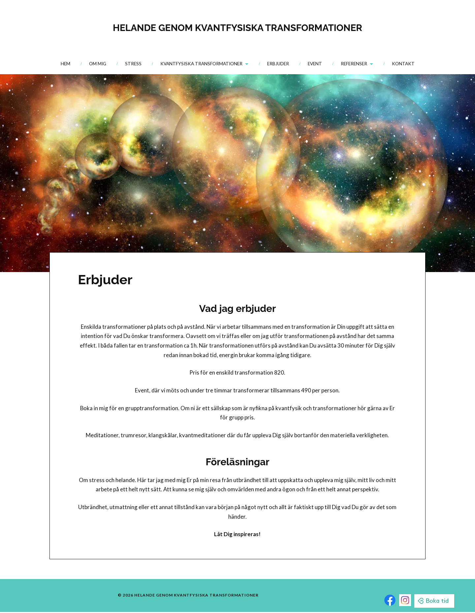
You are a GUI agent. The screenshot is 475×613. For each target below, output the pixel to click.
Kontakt (403, 63)
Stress (133, 63)
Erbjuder (278, 63)
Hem (65, 63)
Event (315, 63)
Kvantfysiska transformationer (201, 63)
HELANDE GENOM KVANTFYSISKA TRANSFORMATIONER (237, 27)
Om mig (97, 63)
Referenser (354, 63)
